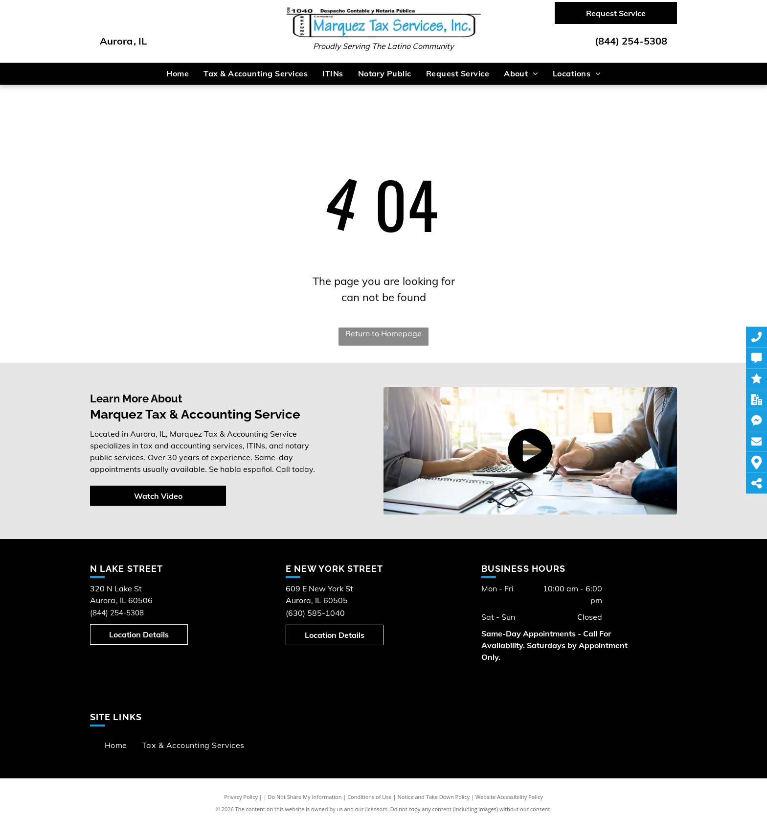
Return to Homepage (383, 333)
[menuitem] (177, 73)
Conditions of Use (369, 796)
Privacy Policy (241, 796)
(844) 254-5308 (631, 41)
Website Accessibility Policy (509, 796)
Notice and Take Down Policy (434, 796)
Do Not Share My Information (305, 796)
